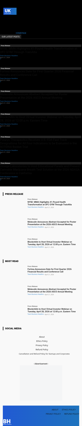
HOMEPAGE (21, 33)
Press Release (5, 46)
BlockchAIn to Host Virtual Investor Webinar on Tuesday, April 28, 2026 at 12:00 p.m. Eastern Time (40, 118)
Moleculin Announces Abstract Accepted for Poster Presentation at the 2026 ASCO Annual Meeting (33, 95)
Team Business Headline (9, 55)
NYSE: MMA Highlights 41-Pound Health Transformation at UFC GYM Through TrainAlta (50, 203)
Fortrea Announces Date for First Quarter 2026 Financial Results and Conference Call (37, 73)
